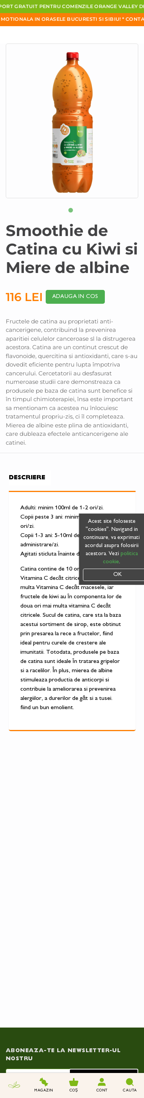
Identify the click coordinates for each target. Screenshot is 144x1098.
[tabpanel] (72, 121)
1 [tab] (72, 212)
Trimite (104, 1027)
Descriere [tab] (27, 478)
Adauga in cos (75, 296)
